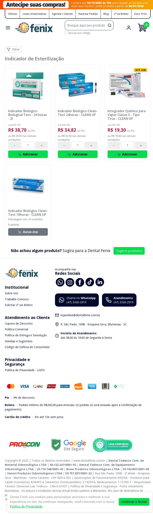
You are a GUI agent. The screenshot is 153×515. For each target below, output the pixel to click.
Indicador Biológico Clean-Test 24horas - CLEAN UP (77, 113)
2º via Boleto (121, 14)
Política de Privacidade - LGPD (25, 370)
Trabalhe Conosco (17, 299)
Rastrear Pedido (88, 14)
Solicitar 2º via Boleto (19, 305)
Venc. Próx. (140, 14)
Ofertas (12, 14)
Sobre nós (11, 293)
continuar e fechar (134, 501)
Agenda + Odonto (62, 14)
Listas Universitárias (34, 14)
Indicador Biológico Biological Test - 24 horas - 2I (27, 115)
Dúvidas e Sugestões (18, 341)
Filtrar (13, 49)
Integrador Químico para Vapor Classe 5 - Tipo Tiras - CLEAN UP (127, 115)
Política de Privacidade (26, 506)
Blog (106, 14)
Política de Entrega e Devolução (26, 335)
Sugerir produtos (129, 251)
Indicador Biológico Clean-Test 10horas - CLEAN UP (28, 213)
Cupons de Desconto (19, 323)
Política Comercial (16, 329)
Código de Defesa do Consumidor (27, 347)
